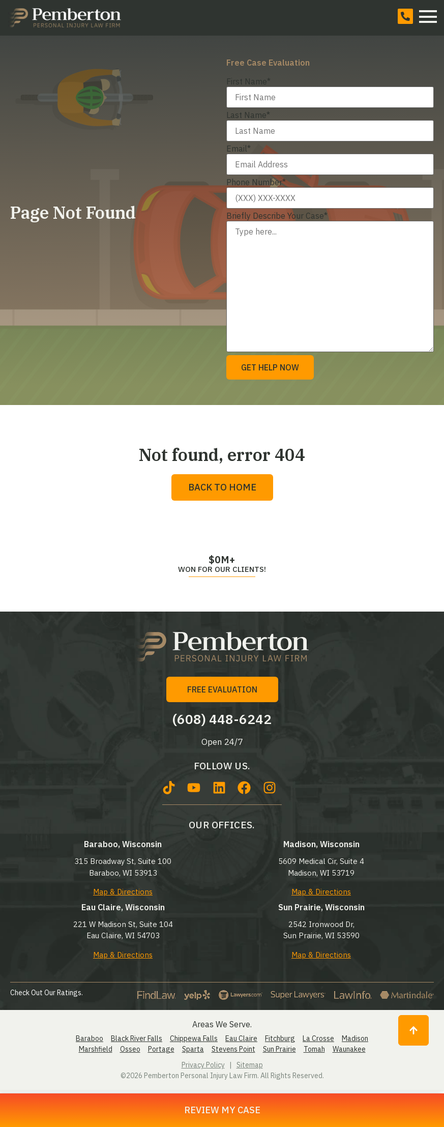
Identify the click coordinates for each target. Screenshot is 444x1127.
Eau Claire (241, 1038)
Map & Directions (123, 892)
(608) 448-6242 (222, 719)
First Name (248, 81)
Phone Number (256, 182)
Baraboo (89, 1038)
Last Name (248, 115)
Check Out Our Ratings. (46, 992)
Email (238, 149)
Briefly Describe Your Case (277, 216)
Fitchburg (280, 1038)
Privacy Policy (203, 1065)
